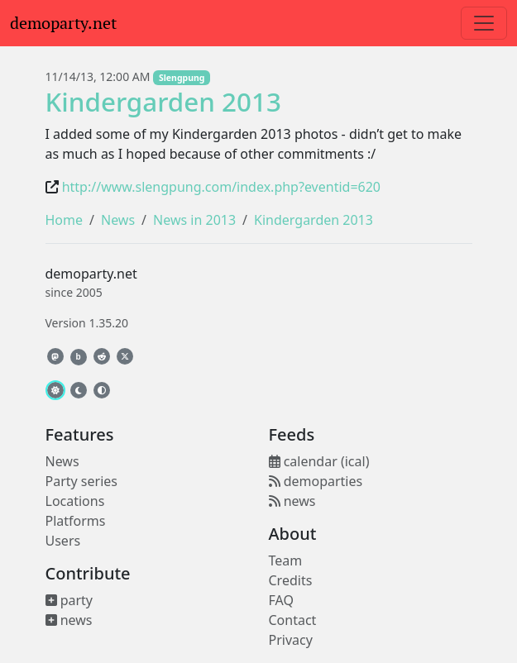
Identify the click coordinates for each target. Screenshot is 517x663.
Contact (293, 620)
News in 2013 (194, 220)
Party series (81, 481)
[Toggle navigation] (484, 23)
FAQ (281, 600)
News (118, 220)
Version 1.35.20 (86, 323)
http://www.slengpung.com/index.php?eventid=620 (221, 187)
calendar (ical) (319, 461)
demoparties (316, 481)
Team (286, 560)
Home (64, 220)
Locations (75, 501)
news (69, 620)
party (69, 600)
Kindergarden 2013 (163, 101)
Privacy (291, 640)
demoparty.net (63, 23)
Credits (291, 580)
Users (63, 541)
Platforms (75, 521)
